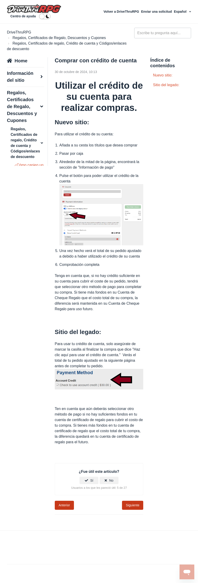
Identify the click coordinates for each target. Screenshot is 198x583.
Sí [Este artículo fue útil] (91, 480)
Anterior (64, 505)
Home (21, 60)
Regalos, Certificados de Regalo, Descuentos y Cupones (59, 38)
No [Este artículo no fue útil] (111, 480)
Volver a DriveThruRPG (122, 11)
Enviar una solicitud (157, 11)
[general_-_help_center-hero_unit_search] (162, 33)
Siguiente (132, 505)
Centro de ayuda (23, 16)
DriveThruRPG (19, 32)
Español (180, 11)
